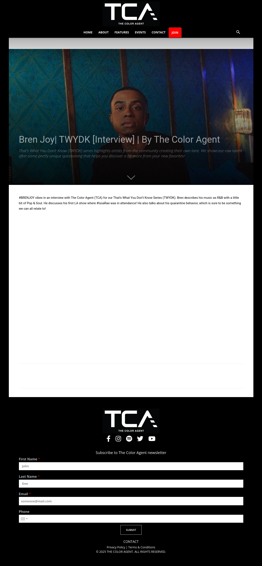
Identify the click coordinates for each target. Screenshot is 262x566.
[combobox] (24, 519)
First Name (29, 459)
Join (175, 32)
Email (25, 494)
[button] (238, 33)
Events (140, 32)
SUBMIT (131, 530)
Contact (159, 32)
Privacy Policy (116, 547)
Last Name (29, 476)
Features (122, 32)
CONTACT (130, 542)
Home (87, 32)
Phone (24, 511)
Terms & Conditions (141, 547)
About (103, 32)
